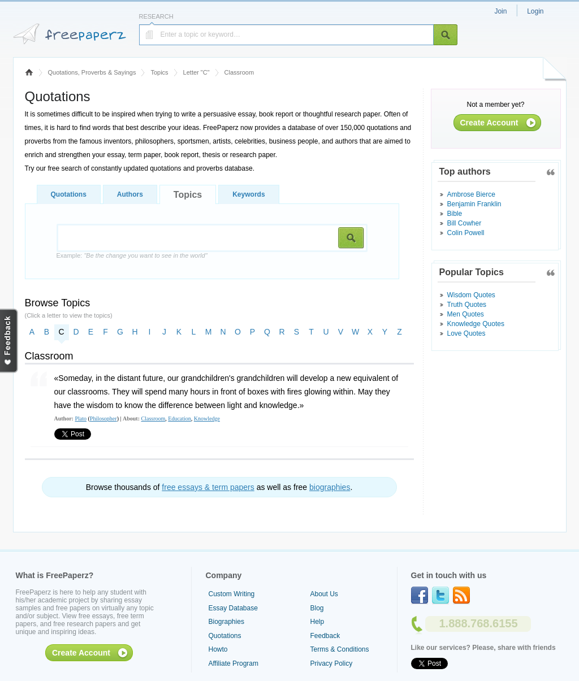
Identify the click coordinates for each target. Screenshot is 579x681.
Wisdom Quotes (471, 295)
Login (535, 11)
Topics (159, 72)
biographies (329, 487)
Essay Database (233, 608)
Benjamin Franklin (474, 204)
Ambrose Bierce (471, 194)
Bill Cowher (464, 223)
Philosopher (103, 418)
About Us (324, 594)
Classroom (153, 418)
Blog (317, 608)
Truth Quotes (467, 305)
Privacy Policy (331, 663)
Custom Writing (232, 594)
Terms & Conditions (339, 649)
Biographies (226, 622)
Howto (218, 649)
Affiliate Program (233, 663)
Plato (81, 418)
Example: (132, 255)
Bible (455, 214)
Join (500, 11)
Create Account (489, 122)
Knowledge (207, 418)
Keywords (248, 194)
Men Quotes (465, 314)
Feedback (325, 636)
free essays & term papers (208, 487)
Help (317, 622)
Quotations (69, 194)
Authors (130, 194)
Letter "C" (196, 72)
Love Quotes (466, 333)
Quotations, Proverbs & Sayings (92, 72)
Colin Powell (466, 233)
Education (179, 418)
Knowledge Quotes (475, 324)
